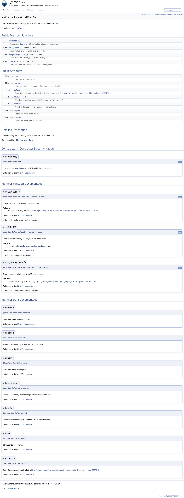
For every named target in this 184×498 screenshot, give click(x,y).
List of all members (177, 14)
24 (18, 215)
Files (40, 10)
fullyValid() (22, 246)
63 (18, 374)
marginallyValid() (37, 246)
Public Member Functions (149, 14)
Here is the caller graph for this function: (20, 220)
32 (18, 286)
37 (18, 250)
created (17, 117)
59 (18, 349)
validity (18, 90)
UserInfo (13, 41)
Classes (31, 10)
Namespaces (18, 10)
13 (17, 140)
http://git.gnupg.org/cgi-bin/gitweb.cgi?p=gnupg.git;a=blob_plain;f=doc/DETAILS (77, 93)
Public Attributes (164, 14)
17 (18, 173)
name (16, 76)
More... (58, 23)
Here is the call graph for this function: (20, 255)
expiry (17, 110)
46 (18, 424)
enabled (17, 104)
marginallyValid (17, 54)
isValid (12, 61)
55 (18, 399)
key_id (17, 83)
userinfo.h (17, 28)
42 (18, 449)
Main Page (6, 10)
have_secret (20, 97)
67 (18, 324)
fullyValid (14, 48)
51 (18, 474)
